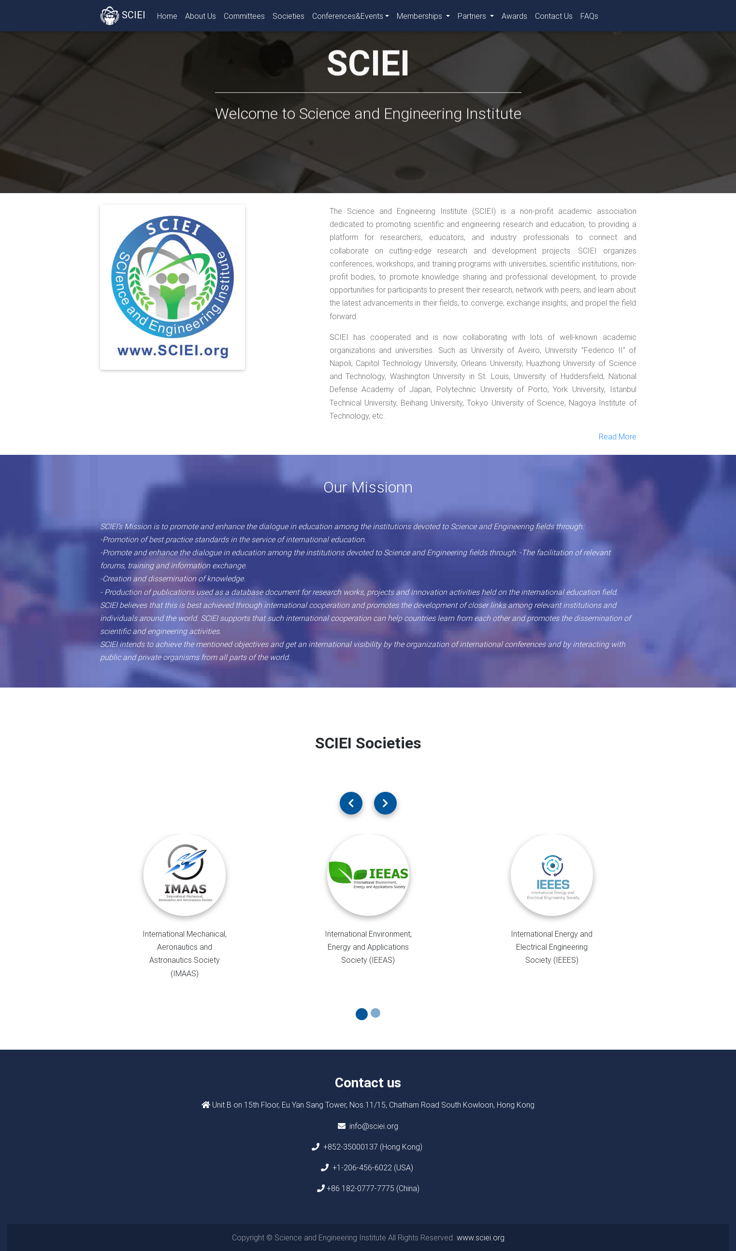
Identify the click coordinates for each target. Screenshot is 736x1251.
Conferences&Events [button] (347, 18)
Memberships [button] (420, 18)
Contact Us (554, 18)
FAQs (589, 18)
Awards (514, 18)
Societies (288, 18)
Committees (244, 18)
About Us (200, 18)
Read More (617, 436)
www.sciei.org (481, 1237)
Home (169, 17)
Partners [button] (473, 18)
